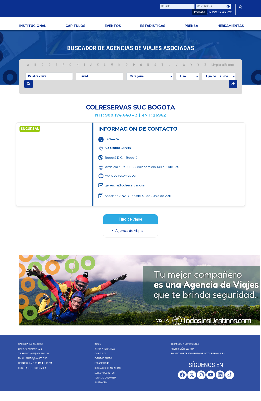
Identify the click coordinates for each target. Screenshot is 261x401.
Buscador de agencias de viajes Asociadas (130, 48)
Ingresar (199, 11)
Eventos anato (101, 358)
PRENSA (191, 26)
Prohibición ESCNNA (180, 348)
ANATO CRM (98, 382)
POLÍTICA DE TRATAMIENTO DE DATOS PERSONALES (195, 353)
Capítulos (75, 26)
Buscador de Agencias (105, 367)
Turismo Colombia (103, 377)
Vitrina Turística (102, 348)
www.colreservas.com (118, 175)
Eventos (113, 26)
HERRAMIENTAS (230, 26)
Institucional (32, 26)
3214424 (112, 139)
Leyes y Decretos (102, 372)
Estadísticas (152, 26)
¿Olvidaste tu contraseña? (219, 12)
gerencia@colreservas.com (125, 185)
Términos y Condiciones (183, 343)
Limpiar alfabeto (222, 65)
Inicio (95, 343)
